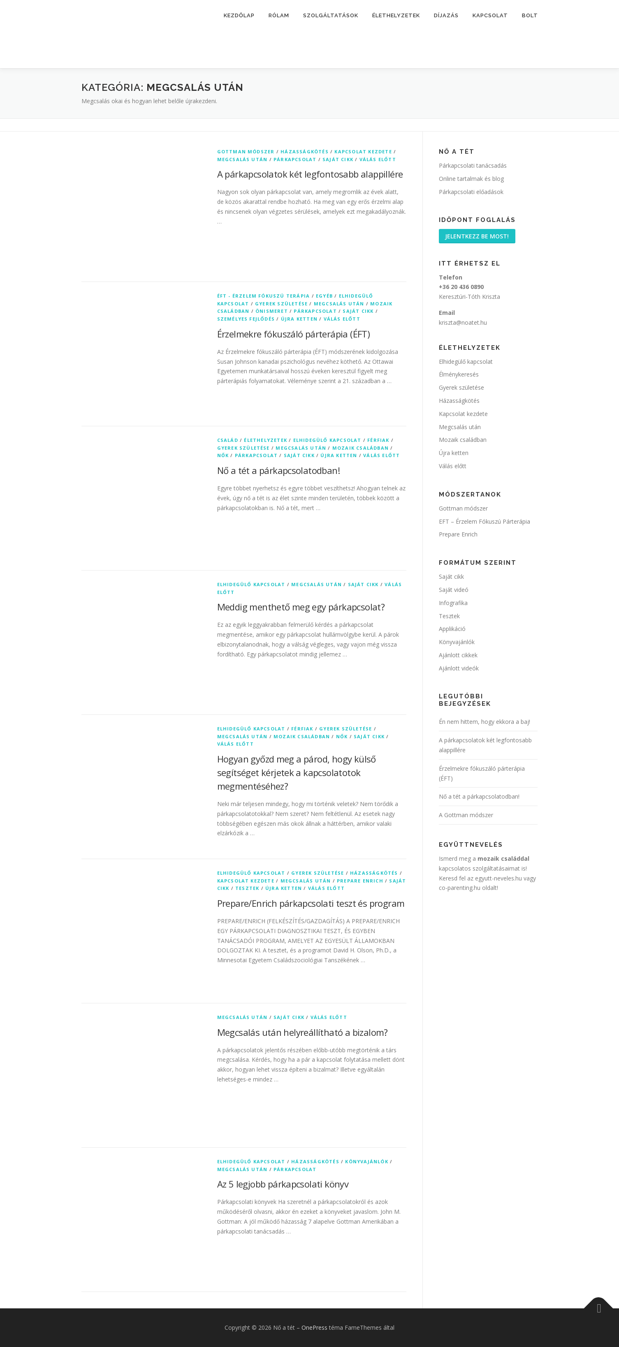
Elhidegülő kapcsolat (327, 440)
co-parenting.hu (459, 888)
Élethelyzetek (396, 15)
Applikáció (452, 629)
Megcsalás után (242, 159)
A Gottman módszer (466, 816)
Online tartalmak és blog (471, 179)
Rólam (279, 15)
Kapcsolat (490, 15)
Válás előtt (377, 159)
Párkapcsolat (295, 159)
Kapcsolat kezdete (363, 151)
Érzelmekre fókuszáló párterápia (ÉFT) (293, 334)
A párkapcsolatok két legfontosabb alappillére (310, 174)
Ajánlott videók (459, 668)
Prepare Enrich (360, 881)
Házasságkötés (305, 151)
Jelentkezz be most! (478, 236)
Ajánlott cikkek (458, 655)
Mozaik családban (360, 448)
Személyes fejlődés (246, 319)
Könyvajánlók (366, 1161)
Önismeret (271, 311)
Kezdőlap (239, 15)
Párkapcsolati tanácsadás (473, 165)
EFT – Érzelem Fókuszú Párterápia (484, 522)
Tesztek (247, 888)
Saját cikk (337, 159)
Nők (223, 455)
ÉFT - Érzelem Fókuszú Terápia (263, 296)
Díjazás (446, 15)
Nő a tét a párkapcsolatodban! (278, 470)
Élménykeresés (459, 375)
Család (227, 440)
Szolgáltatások (330, 15)
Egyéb (324, 296)
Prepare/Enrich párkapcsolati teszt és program (311, 903)
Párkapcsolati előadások (471, 192)
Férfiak (378, 440)
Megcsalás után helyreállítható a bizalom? (302, 1032)
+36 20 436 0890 (461, 287)
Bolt (530, 15)
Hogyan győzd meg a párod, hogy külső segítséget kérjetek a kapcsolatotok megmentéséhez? (296, 772)
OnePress (314, 1327)
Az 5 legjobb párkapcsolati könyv (283, 1184)
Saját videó (453, 590)
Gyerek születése (281, 303)
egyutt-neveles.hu (498, 879)
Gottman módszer (246, 151)
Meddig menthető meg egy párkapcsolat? (301, 607)
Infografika (453, 603)
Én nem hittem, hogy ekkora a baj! (484, 722)
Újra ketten (299, 319)
